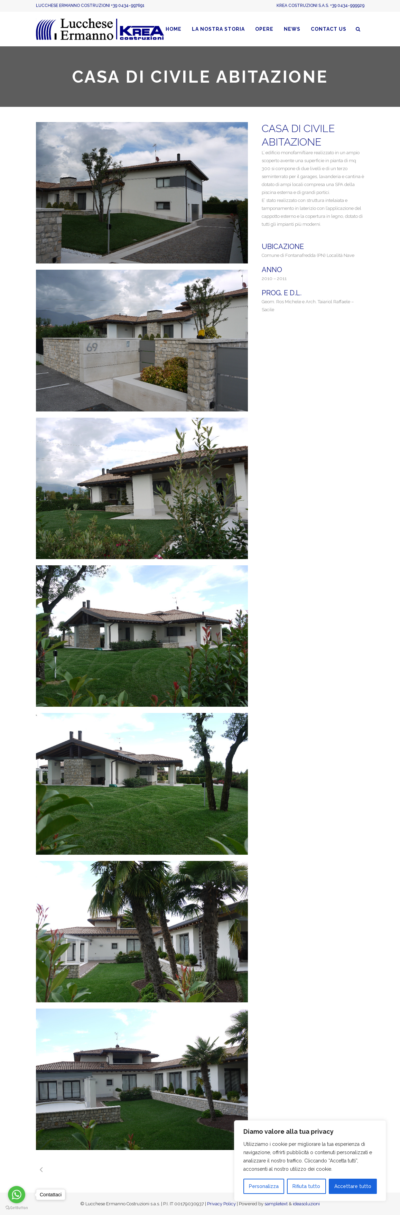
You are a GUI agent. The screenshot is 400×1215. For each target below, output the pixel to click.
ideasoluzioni (306, 1203)
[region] (310, 1160)
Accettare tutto (352, 1186)
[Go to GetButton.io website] (17, 1208)
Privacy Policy (221, 1203)
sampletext (276, 1203)
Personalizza (264, 1186)
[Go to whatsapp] (16, 1194)
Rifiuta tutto (306, 1186)
